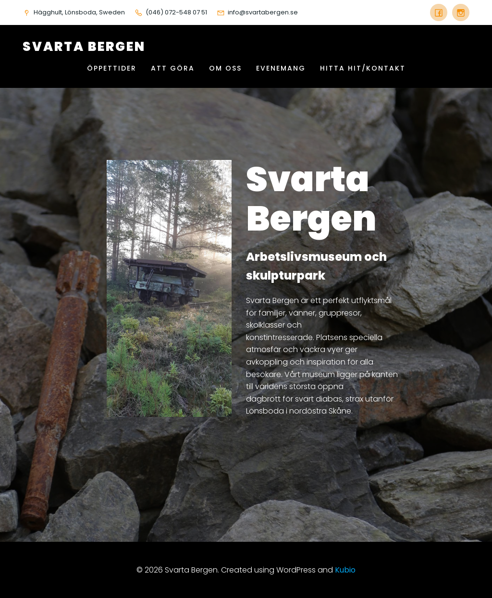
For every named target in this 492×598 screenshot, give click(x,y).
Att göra (173, 68)
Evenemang (281, 68)
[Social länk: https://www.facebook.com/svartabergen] (438, 12)
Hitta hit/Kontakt (363, 68)
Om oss (225, 68)
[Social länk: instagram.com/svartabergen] (458, 12)
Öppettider (111, 68)
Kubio (345, 569)
